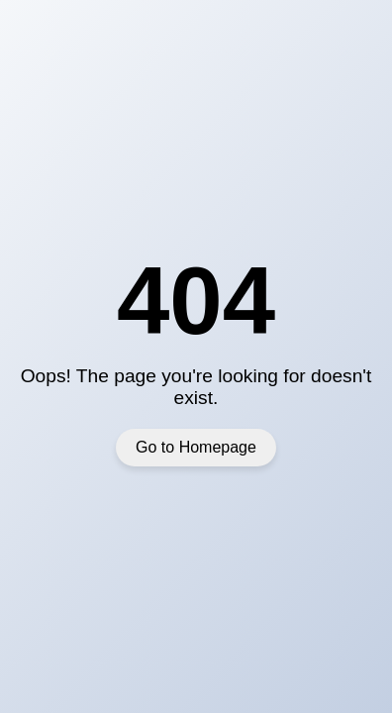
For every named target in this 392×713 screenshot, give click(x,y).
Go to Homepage (196, 447)
